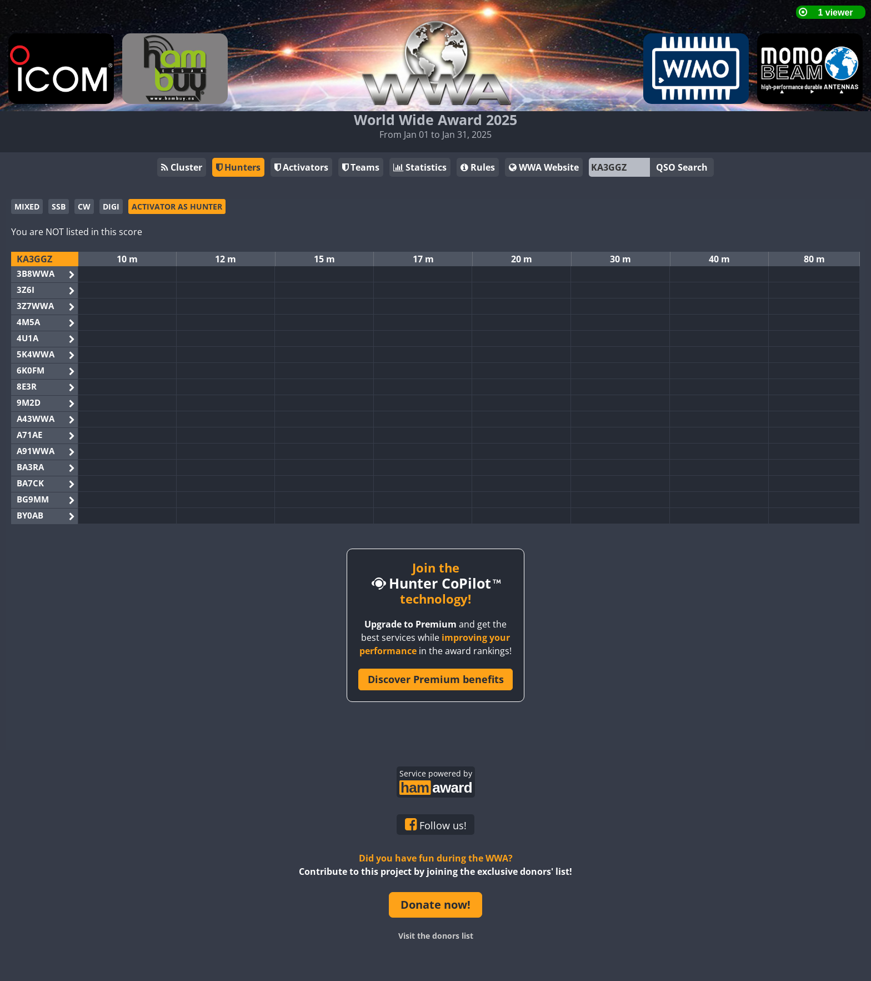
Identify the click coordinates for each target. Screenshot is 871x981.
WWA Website (544, 167)
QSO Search (682, 167)
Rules (477, 167)
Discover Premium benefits (436, 679)
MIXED (26, 206)
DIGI (111, 206)
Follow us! (436, 825)
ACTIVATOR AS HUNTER (177, 206)
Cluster (181, 167)
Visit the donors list (435, 935)
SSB (59, 206)
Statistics (420, 167)
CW (84, 206)
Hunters (238, 167)
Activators (301, 167)
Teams (360, 167)
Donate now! (435, 904)
